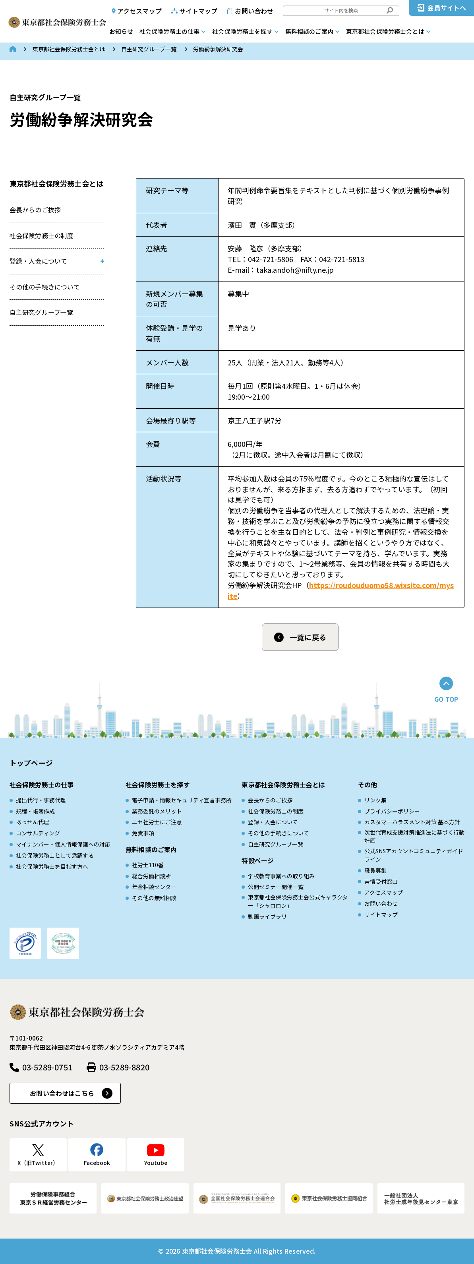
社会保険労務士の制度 (42, 235)
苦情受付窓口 (381, 881)
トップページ (31, 762)
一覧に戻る (308, 637)
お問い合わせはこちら (62, 1093)
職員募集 (375, 870)
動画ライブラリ (267, 916)
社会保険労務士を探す (242, 31)
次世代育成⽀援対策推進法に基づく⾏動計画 (414, 836)
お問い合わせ (254, 11)
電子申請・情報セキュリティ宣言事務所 (182, 800)
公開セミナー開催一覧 (276, 887)
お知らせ (121, 31)
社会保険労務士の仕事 (169, 31)
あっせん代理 (32, 822)
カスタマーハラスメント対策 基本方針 (412, 822)
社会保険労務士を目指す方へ (52, 866)
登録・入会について (38, 261)
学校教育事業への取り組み (281, 876)
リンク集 (375, 800)
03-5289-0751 (47, 1067)
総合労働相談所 (151, 876)
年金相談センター (154, 887)
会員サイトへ (447, 7)
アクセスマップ (139, 11)
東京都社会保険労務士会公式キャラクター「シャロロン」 (298, 901)
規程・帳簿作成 (35, 811)
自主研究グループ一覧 (148, 49)
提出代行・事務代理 (41, 800)
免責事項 (143, 833)
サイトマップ (198, 11)
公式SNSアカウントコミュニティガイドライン (413, 855)
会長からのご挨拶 (35, 209)
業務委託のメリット (157, 811)
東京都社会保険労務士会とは (385, 31)
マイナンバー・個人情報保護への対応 (63, 844)
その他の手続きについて (45, 286)
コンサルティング (38, 833)
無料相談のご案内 (309, 31)
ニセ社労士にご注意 (157, 822)
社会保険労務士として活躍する (55, 855)
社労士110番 (148, 865)
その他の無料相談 (154, 898)
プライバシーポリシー (392, 811)
